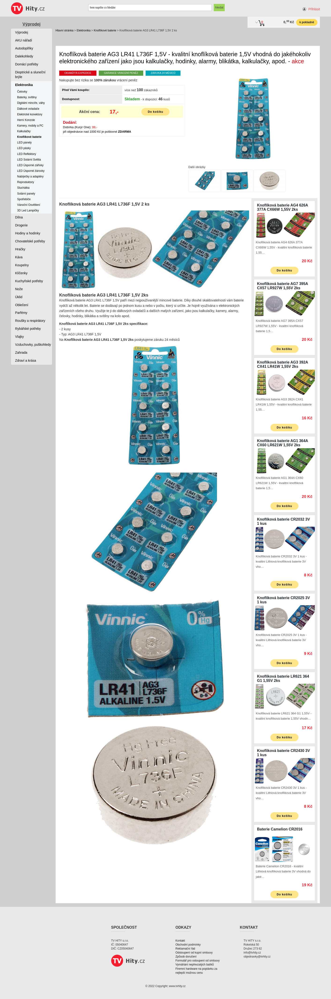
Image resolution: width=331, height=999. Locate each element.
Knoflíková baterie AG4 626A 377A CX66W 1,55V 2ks (282, 207)
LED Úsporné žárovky (30, 171)
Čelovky (22, 91)
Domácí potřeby (26, 64)
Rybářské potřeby (28, 328)
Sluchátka (23, 187)
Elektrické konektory (29, 114)
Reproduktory (25, 182)
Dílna (19, 217)
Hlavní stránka (64, 30)
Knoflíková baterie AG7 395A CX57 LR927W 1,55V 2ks (282, 286)
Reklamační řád (185, 948)
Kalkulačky (23, 131)
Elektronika (83, 30)
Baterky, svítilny (27, 97)
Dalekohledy (24, 56)
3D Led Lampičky (28, 210)
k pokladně (306, 22)
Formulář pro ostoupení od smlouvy (198, 960)
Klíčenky (21, 273)
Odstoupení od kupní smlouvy (194, 952)
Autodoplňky (24, 48)
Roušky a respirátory (30, 321)
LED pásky (24, 148)
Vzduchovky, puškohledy (33, 344)
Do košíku (155, 111)
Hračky (20, 249)
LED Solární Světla (29, 159)
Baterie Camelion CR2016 (279, 829)
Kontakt (180, 940)
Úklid (18, 297)
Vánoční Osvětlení (28, 205)
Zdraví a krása (25, 360)
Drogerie (21, 225)
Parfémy (21, 313)
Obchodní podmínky (188, 944)
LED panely (24, 142)
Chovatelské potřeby (30, 241)
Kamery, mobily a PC (30, 125)
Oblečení (21, 305)
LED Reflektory (26, 154)
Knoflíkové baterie (105, 30)
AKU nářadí (23, 40)
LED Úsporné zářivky (30, 165)
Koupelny (22, 265)
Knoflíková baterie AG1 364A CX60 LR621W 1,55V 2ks (282, 443)
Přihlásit (314, 9)
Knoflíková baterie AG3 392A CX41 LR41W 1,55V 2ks (282, 364)
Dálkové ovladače (28, 108)
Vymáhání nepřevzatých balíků (195, 964)
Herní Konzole (26, 120)
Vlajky (19, 336)
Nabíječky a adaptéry (30, 176)
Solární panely (26, 193)
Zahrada (21, 352)
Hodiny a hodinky (27, 233)
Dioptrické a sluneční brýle (30, 74)
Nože (19, 289)
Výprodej (31, 24)
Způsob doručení (186, 956)
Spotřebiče (23, 199)
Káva (19, 257)
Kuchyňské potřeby (29, 281)
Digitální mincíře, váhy (31, 103)
